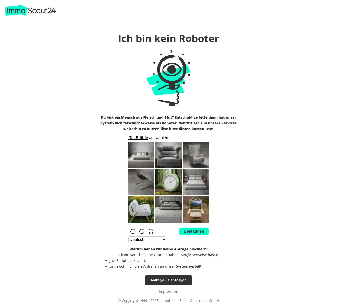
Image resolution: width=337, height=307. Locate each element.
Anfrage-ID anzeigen (169, 280)
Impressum (168, 291)
